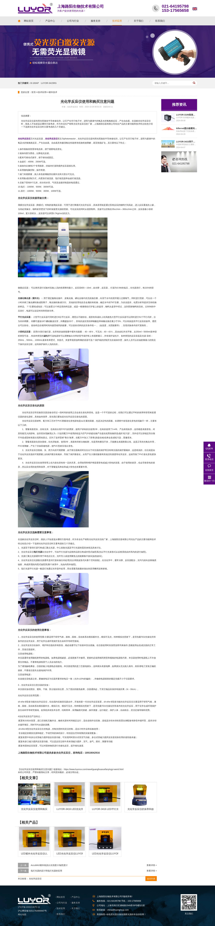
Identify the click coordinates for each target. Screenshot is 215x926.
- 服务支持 (75, 902)
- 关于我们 (75, 908)
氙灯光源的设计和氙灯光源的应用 (46, 871)
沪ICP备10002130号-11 (29, 907)
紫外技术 (53, 92)
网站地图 (22, 914)
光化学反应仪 (35, 878)
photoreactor (70, 138)
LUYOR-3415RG (49, 83)
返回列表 (151, 878)
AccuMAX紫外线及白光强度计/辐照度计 (49, 865)
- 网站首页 (60, 897)
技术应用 (42, 92)
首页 (33, 92)
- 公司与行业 (61, 902)
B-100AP (34, 83)
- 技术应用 (60, 908)
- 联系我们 (60, 914)
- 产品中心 (75, 897)
